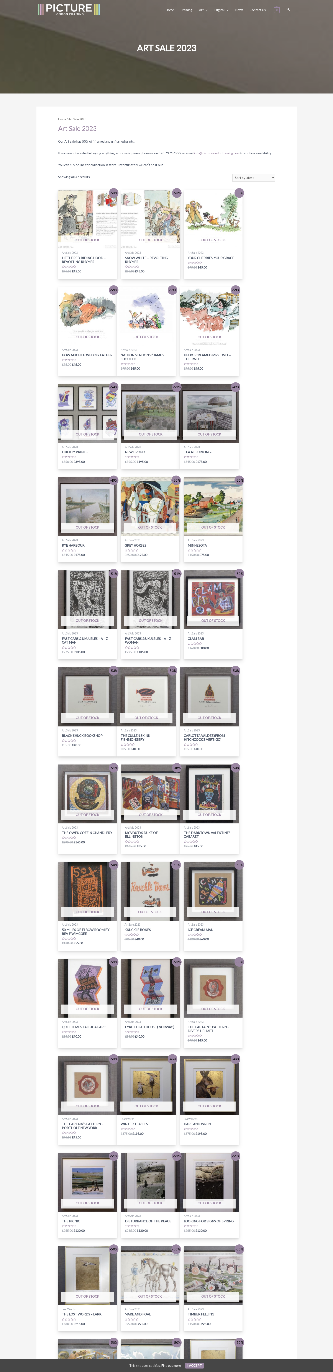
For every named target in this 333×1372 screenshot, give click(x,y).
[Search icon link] (288, 9)
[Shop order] (253, 178)
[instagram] (147, 1309)
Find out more (171, 1365)
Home (62, 119)
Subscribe (232, 1308)
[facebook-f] (133, 1309)
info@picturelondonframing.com (217, 153)
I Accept (195, 1365)
